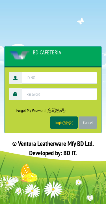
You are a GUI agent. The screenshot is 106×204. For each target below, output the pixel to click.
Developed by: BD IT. (53, 153)
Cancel (88, 122)
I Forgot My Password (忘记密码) (39, 110)
